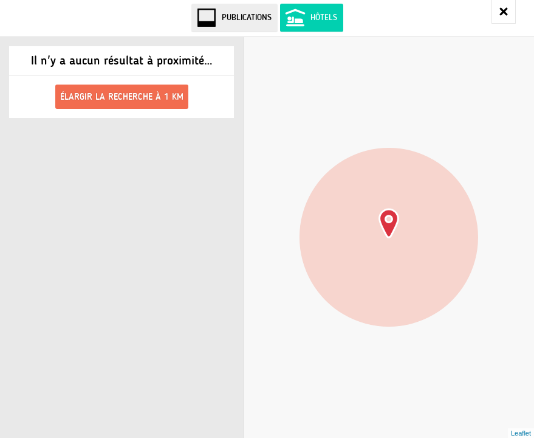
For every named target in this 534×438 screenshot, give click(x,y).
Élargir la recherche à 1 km (121, 96)
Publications (247, 17)
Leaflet (521, 433)
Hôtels (323, 17)
